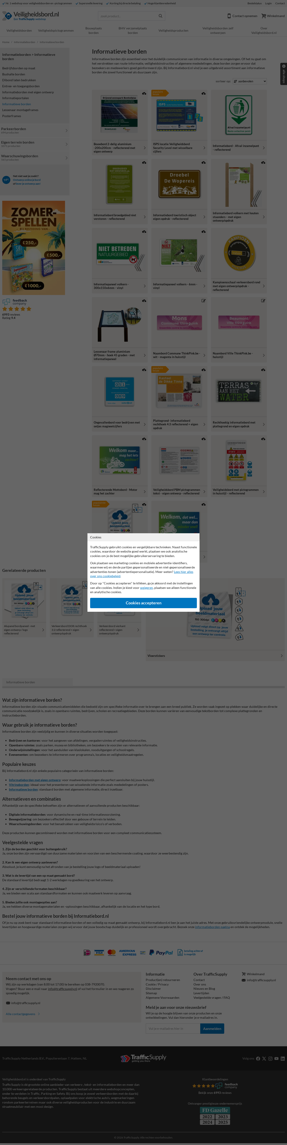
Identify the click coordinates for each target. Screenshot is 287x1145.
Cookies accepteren (143, 603)
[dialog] (143, 572)
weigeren (146, 588)
